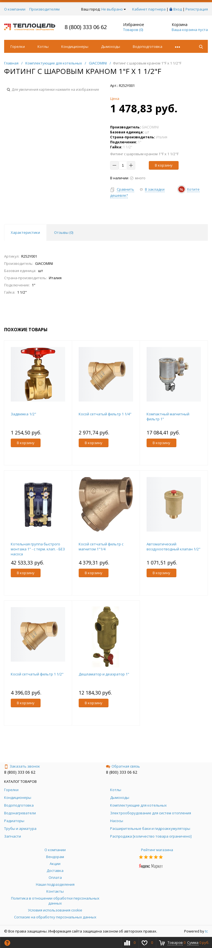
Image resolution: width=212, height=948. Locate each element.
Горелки (17, 46)
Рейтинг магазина (157, 849)
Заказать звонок (22, 766)
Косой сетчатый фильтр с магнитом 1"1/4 (101, 546)
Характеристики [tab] (25, 232)
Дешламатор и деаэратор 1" (104, 674)
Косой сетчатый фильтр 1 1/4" (105, 413)
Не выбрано (113, 9)
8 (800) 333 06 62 (86, 27)
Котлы (43, 46)
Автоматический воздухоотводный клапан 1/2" (173, 546)
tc (206, 931)
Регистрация (197, 9)
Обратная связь (123, 766)
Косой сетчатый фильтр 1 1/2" (37, 674)
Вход (177, 9)
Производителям (44, 9)
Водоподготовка (147, 46)
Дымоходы (110, 46)
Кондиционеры (74, 46)
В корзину (164, 165)
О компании (14, 9)
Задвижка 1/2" (23, 413)
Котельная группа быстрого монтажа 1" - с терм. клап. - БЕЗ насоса (38, 549)
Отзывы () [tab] (63, 232)
